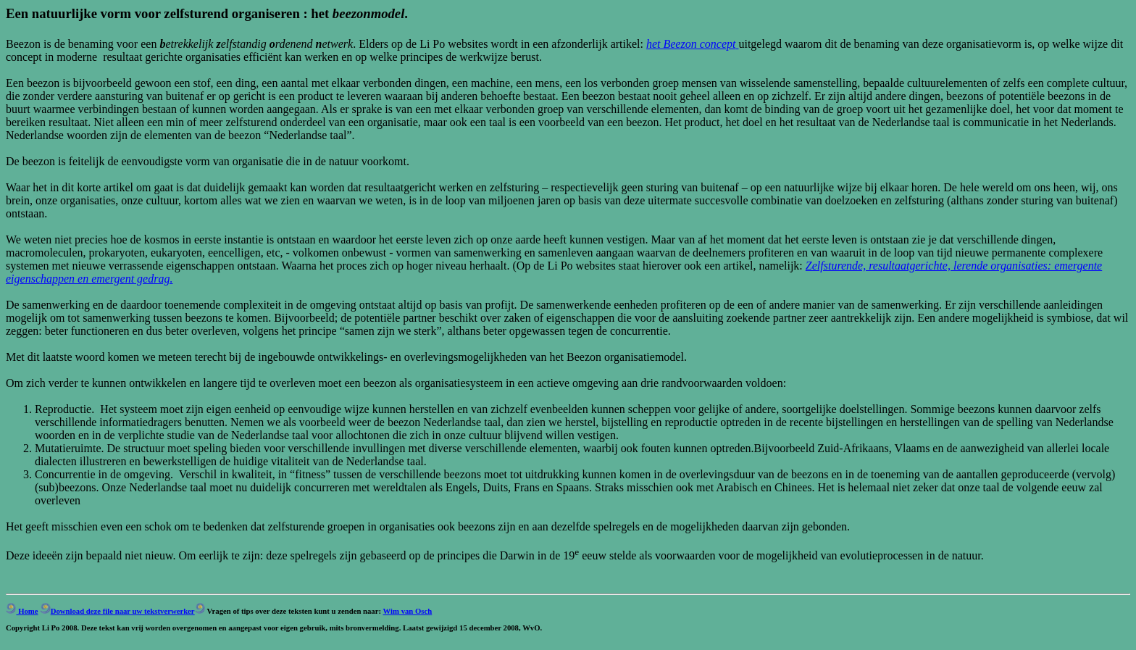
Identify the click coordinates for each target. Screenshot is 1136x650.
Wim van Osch (408, 611)
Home (22, 611)
